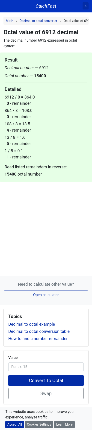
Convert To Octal (46, 380)
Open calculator (46, 295)
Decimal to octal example (31, 324)
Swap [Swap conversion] (46, 393)
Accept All (14, 424)
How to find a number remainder (38, 338)
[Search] (86, 5)
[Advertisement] (46, 228)
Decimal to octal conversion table (39, 331)
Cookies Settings (39, 424)
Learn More (64, 424)
